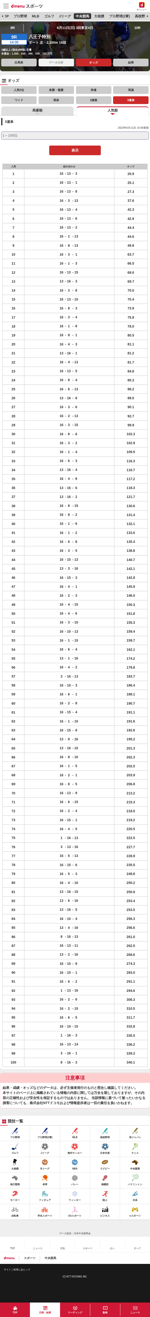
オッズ (93, 62)
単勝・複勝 (56, 90)
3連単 (131, 100)
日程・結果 (45, 1312)
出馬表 (18, 62)
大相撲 (99, 16)
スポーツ (29, 1258)
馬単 (56, 100)
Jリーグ (65, 16)
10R (137, 28)
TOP (5, 16)
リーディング (75, 1312)
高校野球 (141, 16)
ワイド (18, 100)
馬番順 (37, 110)
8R (12, 28)
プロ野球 (20, 16)
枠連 (93, 90)
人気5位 (19, 90)
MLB (35, 16)
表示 (75, 150)
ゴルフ (49, 16)
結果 (131, 62)
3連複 (93, 100)
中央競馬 (82, 16)
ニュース (135, 1312)
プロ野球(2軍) (119, 16)
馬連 (131, 90)
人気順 (113, 110)
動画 (105, 1312)
